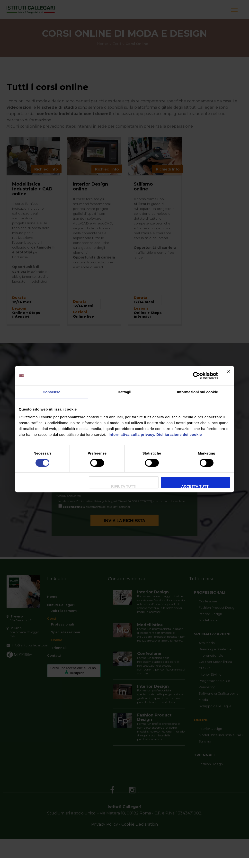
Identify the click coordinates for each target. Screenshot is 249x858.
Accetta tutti (195, 486)
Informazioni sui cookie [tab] (197, 392)
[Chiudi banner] (228, 375)
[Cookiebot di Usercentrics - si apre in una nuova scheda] (196, 375)
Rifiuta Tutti (123, 486)
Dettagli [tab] (124, 392)
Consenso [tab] (51, 392)
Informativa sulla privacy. (131, 434)
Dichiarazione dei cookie (179, 434)
